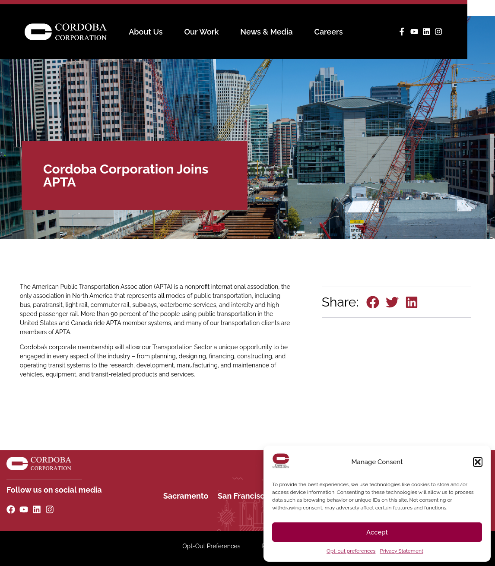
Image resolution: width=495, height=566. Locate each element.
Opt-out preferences (351, 551)
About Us (159, 32)
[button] (477, 462)
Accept (377, 532)
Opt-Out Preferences (211, 546)
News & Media (280, 32)
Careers (342, 32)
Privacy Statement (401, 551)
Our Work (215, 32)
